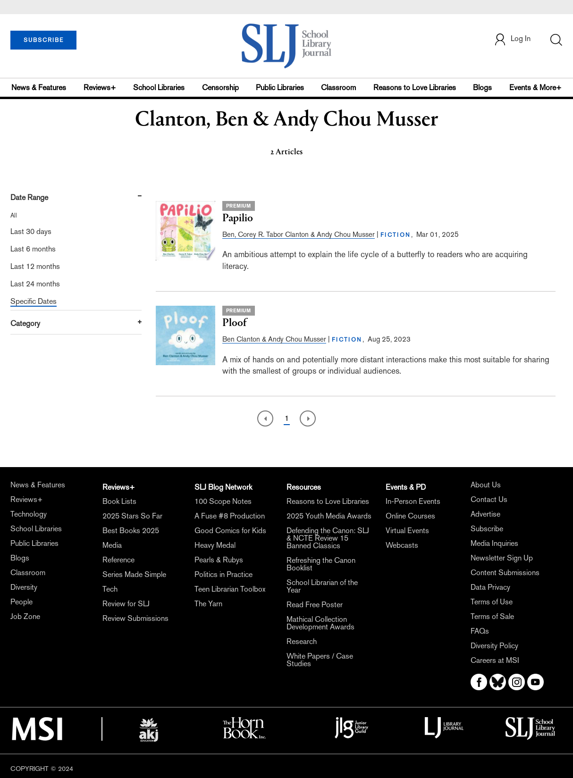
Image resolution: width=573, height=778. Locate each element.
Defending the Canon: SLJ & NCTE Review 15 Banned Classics (327, 538)
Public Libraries (280, 87)
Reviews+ (100, 87)
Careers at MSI (495, 660)
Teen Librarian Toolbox (229, 589)
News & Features (38, 87)
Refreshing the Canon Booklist (320, 564)
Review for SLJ (126, 603)
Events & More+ (535, 87)
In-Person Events (413, 501)
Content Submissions (505, 572)
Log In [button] (512, 39)
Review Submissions (135, 618)
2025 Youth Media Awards (328, 515)
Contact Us (489, 499)
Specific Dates (33, 301)
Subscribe (487, 528)
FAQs (480, 631)
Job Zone (25, 616)
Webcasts (402, 545)
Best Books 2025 (130, 530)
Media (112, 545)
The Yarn (208, 603)
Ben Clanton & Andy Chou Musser (274, 339)
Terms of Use (492, 601)
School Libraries (159, 87)
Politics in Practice (223, 574)
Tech (110, 589)
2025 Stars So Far (132, 515)
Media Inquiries (494, 543)
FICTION (395, 235)
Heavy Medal (215, 545)
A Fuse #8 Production (229, 515)
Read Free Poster (314, 604)
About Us (486, 484)
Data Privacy (490, 587)
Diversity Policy (494, 645)
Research (301, 641)
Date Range (29, 197)
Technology (28, 514)
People (21, 601)
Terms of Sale (492, 616)
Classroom (338, 87)
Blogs (482, 87)
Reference (118, 559)
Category (25, 323)
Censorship (220, 87)
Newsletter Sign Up (502, 557)
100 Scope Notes (223, 501)
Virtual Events (407, 530)
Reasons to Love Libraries (414, 87)
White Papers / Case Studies (319, 660)
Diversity (23, 587)
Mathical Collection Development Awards (320, 623)
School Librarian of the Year (322, 586)
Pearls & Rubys (218, 559)
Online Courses (410, 515)
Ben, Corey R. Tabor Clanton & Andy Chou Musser (298, 234)
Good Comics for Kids (230, 530)
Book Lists (119, 501)
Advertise (485, 514)
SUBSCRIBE (44, 40)
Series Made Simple (134, 574)
